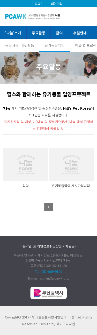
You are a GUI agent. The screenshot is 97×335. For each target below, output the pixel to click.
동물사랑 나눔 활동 (19, 45)
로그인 (39, 3)
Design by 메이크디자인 (57, 323)
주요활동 (38, 32)
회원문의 (71, 246)
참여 (59, 32)
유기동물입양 (54, 45)
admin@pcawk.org (54, 278)
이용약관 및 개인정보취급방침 (40, 246)
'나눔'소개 (13, 32)
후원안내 (80, 32)
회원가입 (56, 3)
